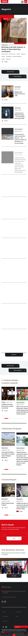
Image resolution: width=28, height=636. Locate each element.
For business (18, 611)
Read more (6, 632)
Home (4, 611)
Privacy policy (5, 616)
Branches (5, 621)
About (17, 616)
